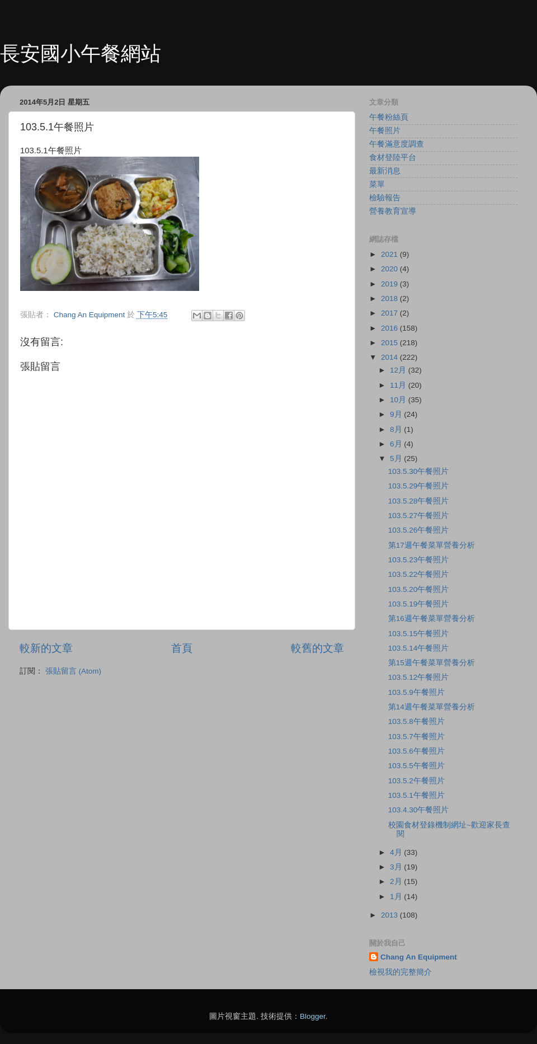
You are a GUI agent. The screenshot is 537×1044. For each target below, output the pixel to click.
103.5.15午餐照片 (418, 633)
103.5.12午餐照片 (418, 677)
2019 (390, 284)
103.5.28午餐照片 (418, 501)
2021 (390, 254)
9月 (397, 414)
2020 (390, 269)
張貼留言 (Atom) (73, 671)
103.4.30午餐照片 (418, 810)
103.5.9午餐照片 (416, 692)
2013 (390, 915)
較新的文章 (46, 648)
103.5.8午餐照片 (416, 721)
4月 (397, 852)
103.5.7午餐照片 (416, 736)
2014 (390, 357)
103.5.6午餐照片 (416, 751)
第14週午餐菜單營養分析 (431, 707)
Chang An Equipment (418, 957)
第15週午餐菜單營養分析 (431, 663)
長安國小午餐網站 (80, 53)
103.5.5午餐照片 (416, 765)
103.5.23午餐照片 (418, 560)
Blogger (313, 1016)
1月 (397, 896)
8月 (397, 429)
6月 (397, 444)
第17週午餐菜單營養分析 (431, 545)
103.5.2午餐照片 (416, 781)
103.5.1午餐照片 (416, 795)
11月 (399, 385)
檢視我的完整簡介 (400, 972)
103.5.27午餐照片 (418, 515)
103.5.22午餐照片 (418, 574)
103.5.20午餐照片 (418, 589)
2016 (390, 328)
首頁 (181, 648)
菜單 (377, 184)
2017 (390, 313)
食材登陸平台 (392, 157)
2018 (390, 298)
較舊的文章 (317, 648)
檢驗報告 (385, 198)
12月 (399, 370)
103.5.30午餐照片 (418, 471)
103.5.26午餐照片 (418, 530)
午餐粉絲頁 (388, 117)
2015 (390, 342)
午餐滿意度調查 (396, 144)
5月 (397, 458)
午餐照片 (385, 130)
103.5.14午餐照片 (418, 648)
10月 (399, 400)
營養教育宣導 (392, 211)
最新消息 (385, 171)
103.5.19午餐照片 (418, 604)
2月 (397, 881)
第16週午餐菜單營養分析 (431, 618)
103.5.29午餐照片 (418, 486)
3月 (397, 867)
